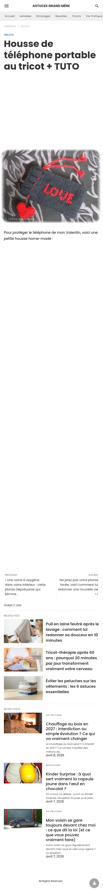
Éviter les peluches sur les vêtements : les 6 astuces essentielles (71, 686)
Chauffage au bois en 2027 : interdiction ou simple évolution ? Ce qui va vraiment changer (70, 731)
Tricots (76, 16)
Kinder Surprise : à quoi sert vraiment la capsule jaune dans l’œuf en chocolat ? (70, 781)
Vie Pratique (94, 16)
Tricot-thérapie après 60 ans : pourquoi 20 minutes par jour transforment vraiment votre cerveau (71, 661)
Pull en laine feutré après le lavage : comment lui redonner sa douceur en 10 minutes (72, 632)
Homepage (10, 26)
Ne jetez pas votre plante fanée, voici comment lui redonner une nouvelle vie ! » (78, 587)
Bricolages (43, 16)
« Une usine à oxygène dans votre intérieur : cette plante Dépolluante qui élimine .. (25, 587)
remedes (26, 16)
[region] (51, 105)
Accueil (10, 16)
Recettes (61, 16)
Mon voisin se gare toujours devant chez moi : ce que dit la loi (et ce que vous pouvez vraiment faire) (71, 830)
